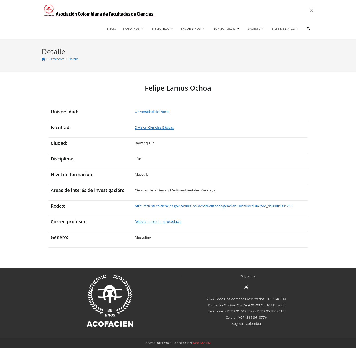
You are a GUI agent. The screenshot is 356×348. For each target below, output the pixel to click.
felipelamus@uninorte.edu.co (158, 221)
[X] (246, 286)
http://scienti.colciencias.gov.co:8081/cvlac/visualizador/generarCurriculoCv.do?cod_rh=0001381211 (214, 205)
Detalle (73, 59)
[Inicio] (43, 59)
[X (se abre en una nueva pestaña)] (311, 10)
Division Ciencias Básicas (154, 127)
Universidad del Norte (152, 111)
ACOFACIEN (202, 343)
